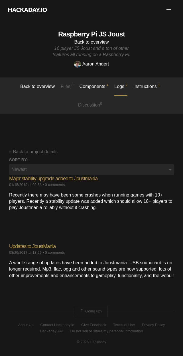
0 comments (55, 185)
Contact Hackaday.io (57, 325)
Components (94, 86)
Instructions (146, 86)
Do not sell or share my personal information (106, 331)
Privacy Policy (153, 325)
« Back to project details (33, 151)
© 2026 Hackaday (91, 342)
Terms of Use (124, 325)
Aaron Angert (91, 64)
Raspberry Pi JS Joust (91, 34)
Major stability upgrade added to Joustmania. (54, 178)
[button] (168, 9)
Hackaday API (51, 331)
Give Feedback (93, 325)
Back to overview (91, 42)
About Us (25, 325)
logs (120, 86)
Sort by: (18, 159)
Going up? (91, 311)
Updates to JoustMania (32, 246)
